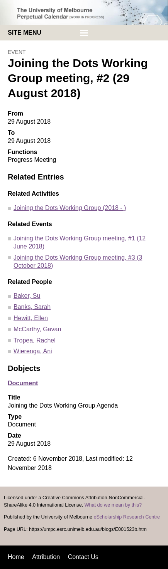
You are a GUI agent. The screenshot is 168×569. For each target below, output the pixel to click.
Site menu (24, 32)
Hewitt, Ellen (31, 318)
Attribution (46, 557)
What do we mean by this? (113, 505)
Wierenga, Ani (33, 351)
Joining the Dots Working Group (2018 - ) (70, 208)
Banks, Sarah (32, 307)
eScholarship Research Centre (126, 517)
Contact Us (83, 557)
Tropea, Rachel (35, 340)
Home (16, 557)
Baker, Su (27, 295)
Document (23, 383)
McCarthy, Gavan (37, 329)
